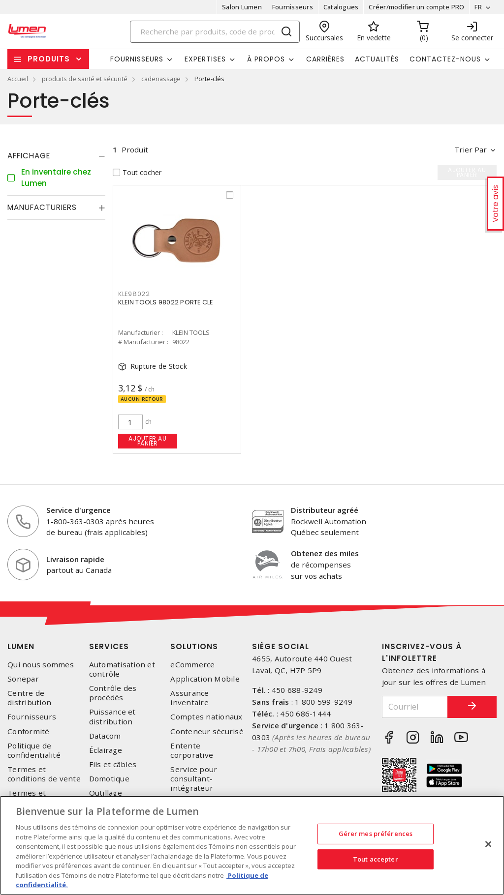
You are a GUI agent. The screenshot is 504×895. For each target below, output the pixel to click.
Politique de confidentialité (34, 750)
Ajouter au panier (147, 441)
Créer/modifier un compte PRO (416, 6)
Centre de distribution (29, 697)
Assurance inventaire (189, 697)
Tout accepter (375, 859)
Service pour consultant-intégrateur (193, 779)
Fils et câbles (113, 764)
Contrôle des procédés (113, 693)
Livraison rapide (75, 559)
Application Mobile (205, 679)
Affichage (28, 155)
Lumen (20, 646)
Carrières (325, 59)
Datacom (105, 736)
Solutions (194, 646)
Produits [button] (49, 59)
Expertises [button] (205, 59)
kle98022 (134, 294)
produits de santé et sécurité (84, 78)
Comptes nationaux (206, 716)
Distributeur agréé (324, 510)
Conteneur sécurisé (207, 731)
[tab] (56, 156)
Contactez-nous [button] (445, 59)
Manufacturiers (42, 207)
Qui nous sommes (40, 664)
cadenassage (161, 78)
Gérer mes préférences (376, 833)
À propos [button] (266, 59)
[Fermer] (488, 844)
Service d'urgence (78, 510)
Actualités (377, 59)
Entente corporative (191, 750)
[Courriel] (415, 707)
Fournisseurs (292, 6)
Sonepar (23, 679)
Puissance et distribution (112, 716)
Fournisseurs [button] (136, 59)
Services (109, 646)
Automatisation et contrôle (122, 669)
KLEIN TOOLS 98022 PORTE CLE (165, 302)
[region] (252, 845)
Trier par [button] (470, 149)
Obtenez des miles (325, 553)
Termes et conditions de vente (44, 774)
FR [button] (478, 6)
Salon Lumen (242, 6)
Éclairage (105, 750)
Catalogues (341, 6)
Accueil (17, 78)
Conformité (28, 731)
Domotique (109, 778)
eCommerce (192, 664)
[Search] (215, 32)
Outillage (105, 793)
